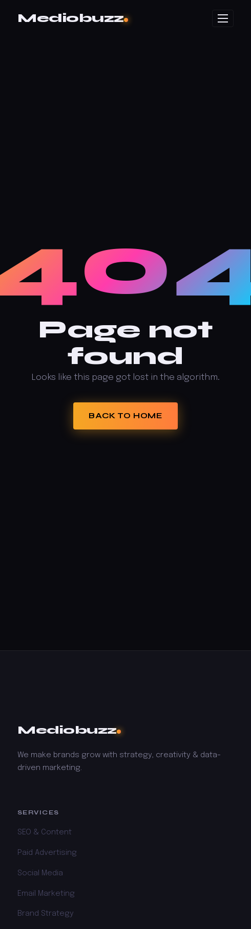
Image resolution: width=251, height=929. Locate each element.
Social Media (40, 873)
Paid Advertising (47, 853)
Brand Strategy (45, 914)
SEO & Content (44, 832)
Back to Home (125, 415)
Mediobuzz (72, 18)
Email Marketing (46, 894)
